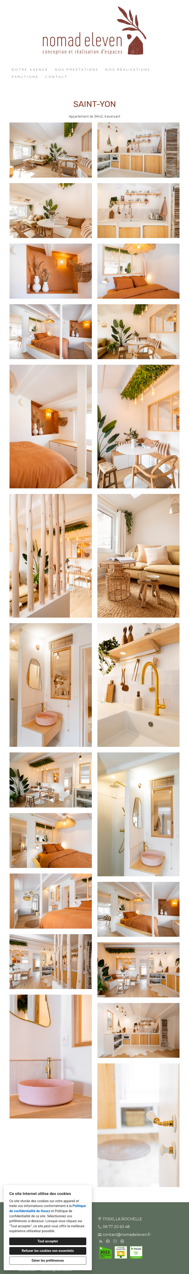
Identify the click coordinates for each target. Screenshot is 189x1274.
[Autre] (122, 1241)
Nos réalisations (128, 69)
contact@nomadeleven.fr (127, 1234)
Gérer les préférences (48, 1261)
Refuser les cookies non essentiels (48, 1251)
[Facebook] (108, 1241)
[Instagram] (115, 1241)
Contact (56, 77)
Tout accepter (48, 1241)
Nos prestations (77, 69)
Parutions (25, 77)
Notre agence (30, 69)
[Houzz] (101, 1241)
